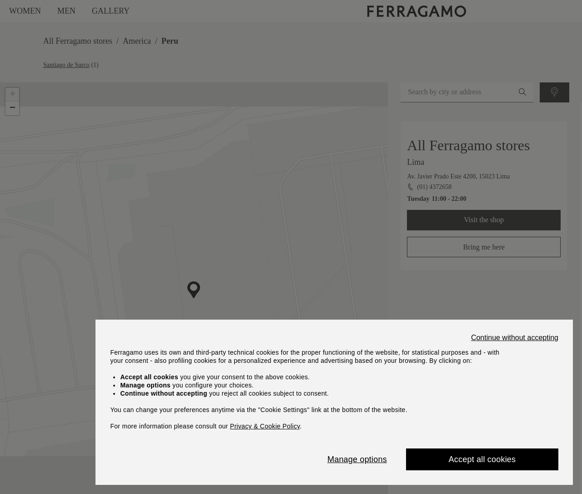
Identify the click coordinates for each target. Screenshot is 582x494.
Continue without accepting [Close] (514, 337)
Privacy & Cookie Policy (265, 426)
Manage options (357, 459)
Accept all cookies (482, 459)
